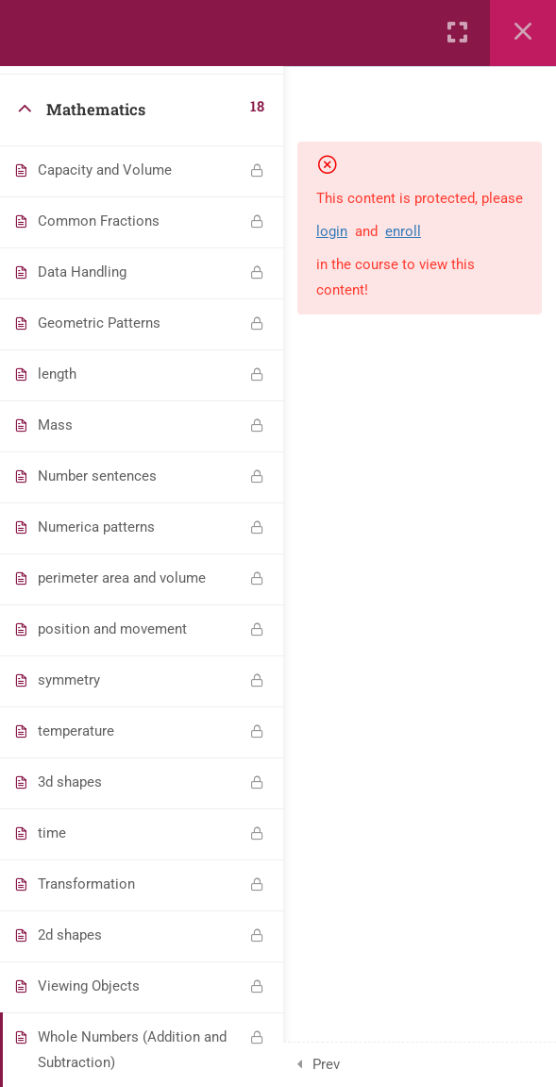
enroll (403, 231)
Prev (326, 1064)
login (331, 231)
